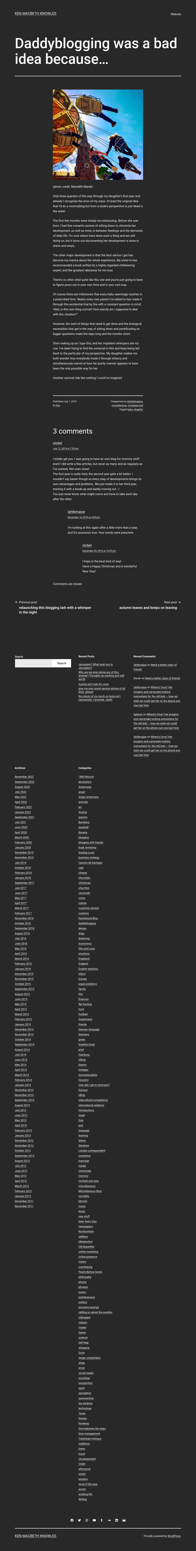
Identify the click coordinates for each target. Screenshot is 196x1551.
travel (81, 1453)
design (82, 928)
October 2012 (23, 1150)
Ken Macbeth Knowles (35, 13)
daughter (138, 409)
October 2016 (23, 923)
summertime (86, 1398)
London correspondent (91, 1150)
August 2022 (22, 786)
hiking (82, 1059)
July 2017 (20, 888)
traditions (84, 1443)
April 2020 (21, 832)
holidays (83, 1069)
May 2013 (20, 1120)
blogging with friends (90, 842)
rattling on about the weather (95, 1312)
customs (83, 913)
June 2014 (21, 1059)
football (83, 1014)
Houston (83, 1079)
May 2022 (20, 796)
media (82, 1165)
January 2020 (23, 847)
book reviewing (87, 847)
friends (82, 1024)
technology (84, 1408)
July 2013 (20, 1110)
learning (83, 1135)
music (82, 1206)
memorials (84, 1170)
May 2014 (20, 1064)
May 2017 (20, 898)
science (83, 1337)
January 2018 (23, 877)
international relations (91, 1105)
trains (81, 1448)
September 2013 (24, 1100)
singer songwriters (89, 1357)
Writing (82, 1499)
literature (83, 1145)
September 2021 (24, 817)
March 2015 (22, 1014)
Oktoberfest (85, 1241)
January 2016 (23, 968)
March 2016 (22, 958)
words (82, 1489)
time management (89, 1433)
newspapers (85, 1226)
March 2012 (22, 1186)
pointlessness (86, 1297)
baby (130, 409)
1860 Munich (86, 776)
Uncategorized (135, 405)
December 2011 (24, 1201)
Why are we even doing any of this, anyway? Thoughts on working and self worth (101, 676)
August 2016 (22, 933)
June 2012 (21, 1170)
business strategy (88, 857)
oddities (83, 1236)
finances (83, 999)
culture (82, 903)
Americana (84, 786)
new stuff (84, 1216)
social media (86, 1373)
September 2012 (24, 1155)
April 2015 (21, 1009)
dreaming (84, 938)
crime (81, 898)
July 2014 (20, 1054)
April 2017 (21, 903)
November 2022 (24, 776)
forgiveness (85, 1019)
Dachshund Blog (88, 918)
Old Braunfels (86, 1246)
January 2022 (23, 812)
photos (82, 1282)
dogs (81, 933)
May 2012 (20, 1175)
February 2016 (23, 963)
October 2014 (23, 1039)
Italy (80, 1120)
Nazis (81, 1211)
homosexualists (87, 1074)
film (80, 994)
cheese (82, 872)
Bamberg (83, 822)
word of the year (88, 1484)
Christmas (84, 882)
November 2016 (24, 918)
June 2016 (21, 943)
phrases (83, 1287)
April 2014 (21, 1069)
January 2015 (23, 1024)
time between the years (92, 1428)
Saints (82, 1332)
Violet (81, 1463)
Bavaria (82, 832)
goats (81, 1039)
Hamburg (84, 1054)
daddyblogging (135, 401)
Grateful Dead (86, 1044)
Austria (82, 812)
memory (83, 1175)
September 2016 (24, 928)
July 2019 (20, 862)
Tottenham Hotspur (90, 1438)
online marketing (88, 1251)
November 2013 (24, 1095)
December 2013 (24, 1090)
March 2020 (22, 837)
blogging (83, 837)
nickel (57, 443)
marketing (84, 1155)
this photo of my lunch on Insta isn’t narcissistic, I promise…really (99, 698)
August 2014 (22, 1049)
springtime (84, 1393)
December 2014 (24, 1029)
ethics (82, 973)
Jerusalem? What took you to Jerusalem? (95, 666)
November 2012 (24, 1145)
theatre (82, 1418)
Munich (82, 1201)
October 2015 (23, 983)
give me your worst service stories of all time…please (101, 690)
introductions (86, 1110)
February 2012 (23, 1191)
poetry (82, 1292)
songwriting (85, 1383)
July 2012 (20, 1165)
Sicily (81, 1352)
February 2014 (23, 1079)
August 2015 (22, 994)
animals (83, 802)
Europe (82, 978)
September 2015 (24, 988)
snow (81, 1367)
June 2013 (21, 1115)
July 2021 (20, 822)
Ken (58, 405)
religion (82, 1322)
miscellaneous (119, 405)
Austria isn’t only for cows (93, 684)
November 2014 (24, 1034)
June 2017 (21, 893)
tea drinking (85, 1403)
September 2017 (24, 882)
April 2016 (21, 953)
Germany (83, 1034)
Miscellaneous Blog (90, 1191)
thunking (83, 1423)
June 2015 (21, 999)
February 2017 (23, 913)
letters (82, 1140)
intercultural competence (93, 1100)
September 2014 (24, 1044)
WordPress (174, 1536)
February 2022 (23, 807)
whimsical (84, 1468)
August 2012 (22, 1160)
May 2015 (20, 1004)
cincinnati (84, 893)
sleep (81, 1362)
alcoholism (84, 781)
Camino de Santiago (90, 862)
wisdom (83, 1479)
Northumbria (86, 1231)
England (83, 963)
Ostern (82, 1261)
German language (88, 1029)
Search (19, 656)
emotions (84, 953)
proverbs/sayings (88, 1307)
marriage (83, 1160)
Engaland (83, 958)
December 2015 (24, 973)
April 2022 (21, 802)
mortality (83, 1196)
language (83, 1130)
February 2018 (23, 872)
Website (176, 14)
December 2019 (24, 852)
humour (83, 1090)
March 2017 (22, 908)
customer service (88, 908)
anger (81, 791)
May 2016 (20, 948)
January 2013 (23, 1135)
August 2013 (22, 1105)
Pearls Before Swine (90, 1271)
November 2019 (24, 857)
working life (85, 1494)
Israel (81, 1115)
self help (83, 1342)
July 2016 (20, 938)
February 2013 (23, 1130)
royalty (82, 1327)
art (80, 807)
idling (81, 1095)
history (82, 1064)
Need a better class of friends (162, 678)
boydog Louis (86, 852)
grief (81, 1049)
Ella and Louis (86, 948)
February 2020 (23, 842)
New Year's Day (87, 1221)
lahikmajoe (76, 512)
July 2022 (20, 791)
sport (81, 1388)
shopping (83, 1347)
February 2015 (23, 1019)
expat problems (87, 983)
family (82, 988)
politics (82, 1302)
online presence (87, 1256)
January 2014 (23, 1085)
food (81, 1009)
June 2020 (21, 827)
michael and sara (88, 1180)
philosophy (84, 1276)
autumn (83, 817)
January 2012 (23, 1196)
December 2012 (24, 1140)
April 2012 (21, 1180)
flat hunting (85, 1004)
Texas (81, 1413)
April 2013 (21, 1125)
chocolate (84, 877)
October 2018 (23, 867)
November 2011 (24, 1206)
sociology (84, 1378)
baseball (83, 827)
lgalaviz (138, 714)
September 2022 (24, 781)
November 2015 (24, 978)
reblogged (84, 1317)
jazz (80, 1125)
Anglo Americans (88, 796)
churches (83, 888)
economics (84, 943)
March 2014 (22, 1074)
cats (81, 867)
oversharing (85, 1266)
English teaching (88, 968)
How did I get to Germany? (94, 1085)
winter (82, 1473)
